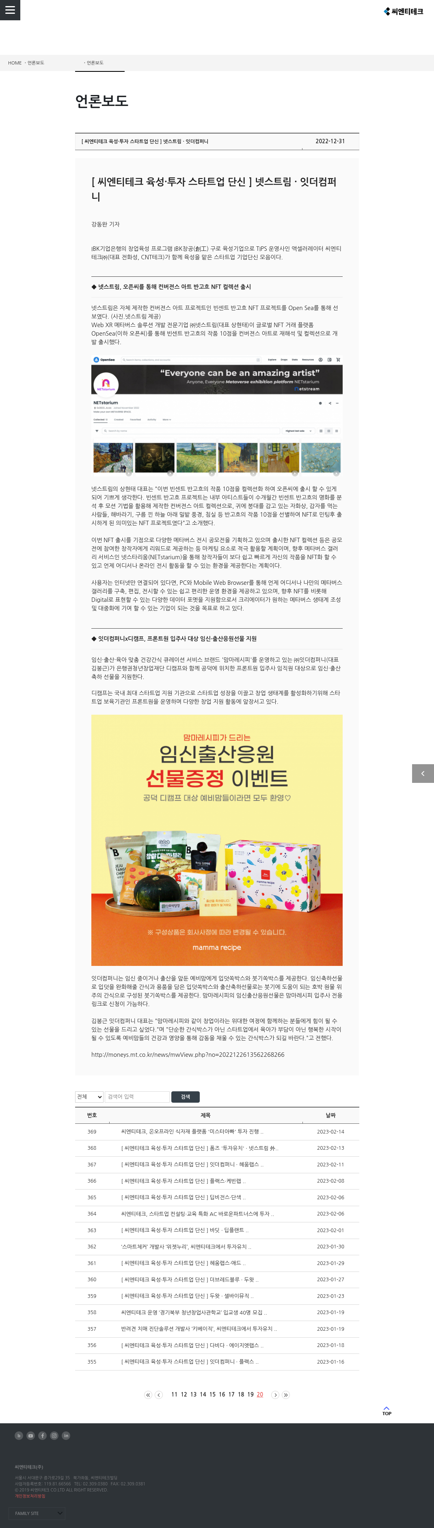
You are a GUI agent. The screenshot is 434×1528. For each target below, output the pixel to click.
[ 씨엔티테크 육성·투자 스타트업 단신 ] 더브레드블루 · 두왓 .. (190, 1279)
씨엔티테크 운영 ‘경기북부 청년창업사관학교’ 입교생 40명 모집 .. (194, 1312)
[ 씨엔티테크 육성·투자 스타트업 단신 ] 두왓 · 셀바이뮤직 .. (187, 1296)
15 (212, 1394)
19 (250, 1394)
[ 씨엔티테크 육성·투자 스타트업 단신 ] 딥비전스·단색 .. (183, 1197)
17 (231, 1394)
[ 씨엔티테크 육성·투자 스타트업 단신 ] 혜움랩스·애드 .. (183, 1263)
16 (222, 1394)
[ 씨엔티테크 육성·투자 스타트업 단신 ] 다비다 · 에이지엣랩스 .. (192, 1345)
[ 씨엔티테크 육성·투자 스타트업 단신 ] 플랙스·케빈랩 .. (183, 1181)
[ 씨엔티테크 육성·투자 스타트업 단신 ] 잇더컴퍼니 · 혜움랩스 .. (192, 1164)
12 (184, 1394)
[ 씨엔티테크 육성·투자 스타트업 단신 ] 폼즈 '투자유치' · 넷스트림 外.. (200, 1148)
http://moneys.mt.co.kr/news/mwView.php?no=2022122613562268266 (188, 1055)
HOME (15, 63)
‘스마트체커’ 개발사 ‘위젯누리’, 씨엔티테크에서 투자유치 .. (186, 1247)
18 (241, 1394)
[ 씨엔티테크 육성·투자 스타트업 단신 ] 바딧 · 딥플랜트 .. (185, 1230)
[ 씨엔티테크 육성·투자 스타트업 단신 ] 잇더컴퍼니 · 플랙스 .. (190, 1361)
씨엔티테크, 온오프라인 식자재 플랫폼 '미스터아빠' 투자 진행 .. (192, 1131)
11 (174, 1394)
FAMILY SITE (27, 1513)
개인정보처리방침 (30, 1496)
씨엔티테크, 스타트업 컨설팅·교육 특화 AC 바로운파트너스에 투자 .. (197, 1214)
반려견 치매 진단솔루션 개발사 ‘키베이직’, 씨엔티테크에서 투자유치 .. (199, 1329)
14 (203, 1394)
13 (193, 1394)
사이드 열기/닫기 (423, 773)
